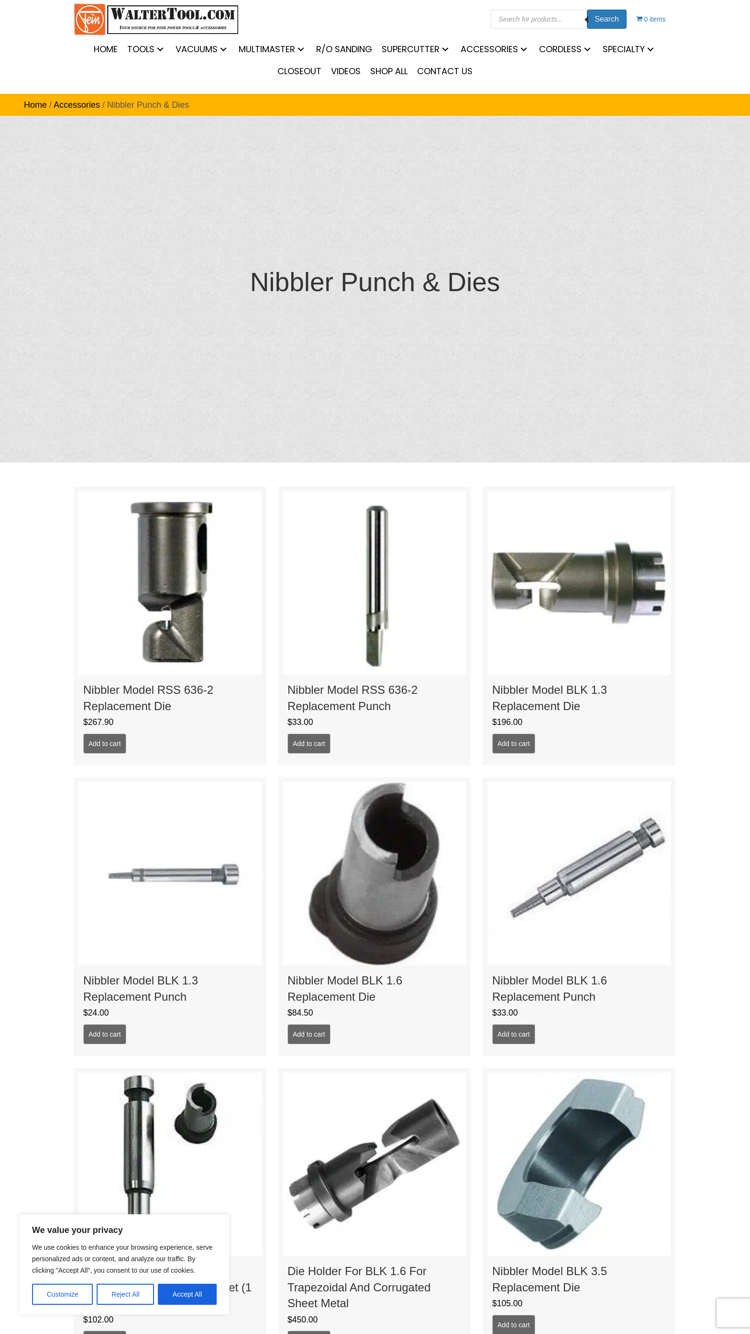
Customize (62, 1294)
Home (35, 105)
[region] (124, 1264)
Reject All (125, 1294)
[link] (105, 49)
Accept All (187, 1294)
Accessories (77, 105)
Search (607, 19)
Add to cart (104, 743)
